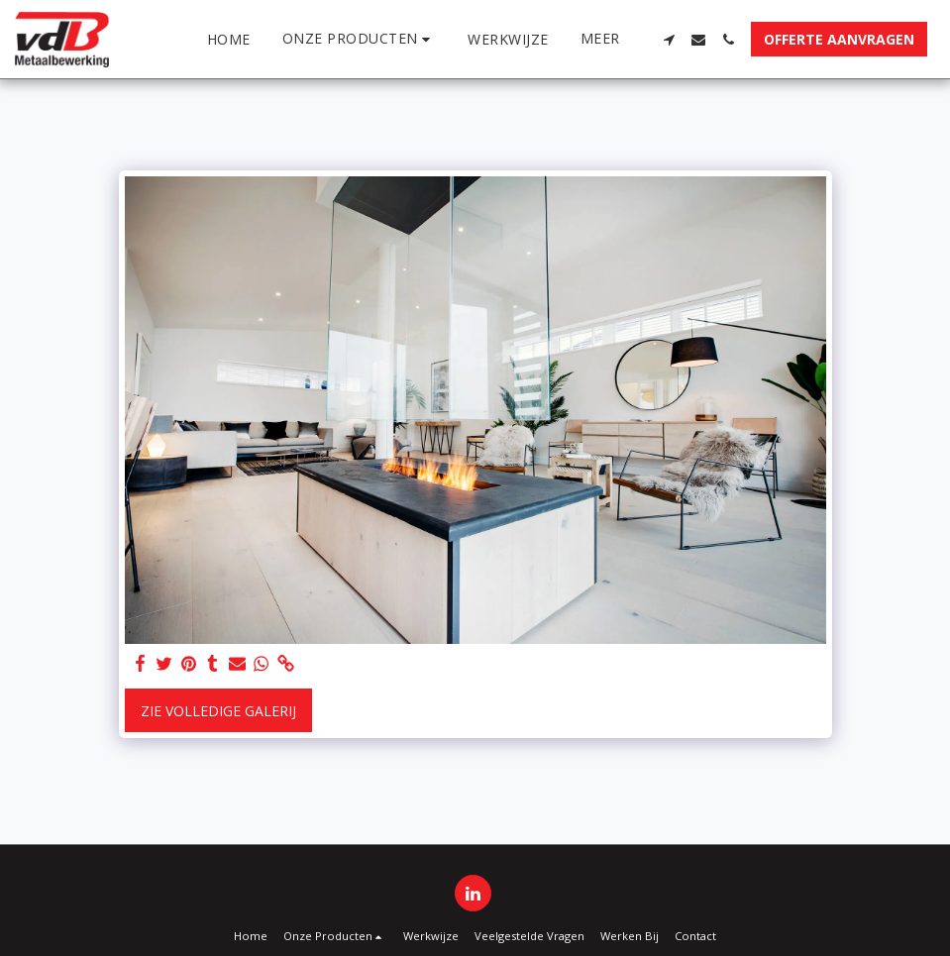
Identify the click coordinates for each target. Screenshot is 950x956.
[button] (359, 39)
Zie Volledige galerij (218, 710)
